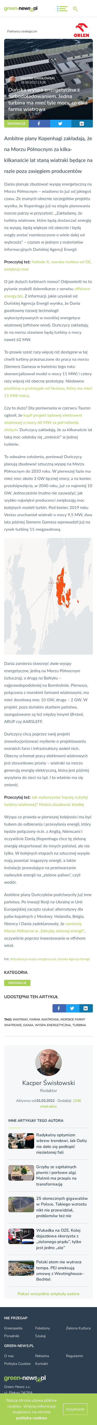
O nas (9, 1355)
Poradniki (11, 1336)
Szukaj (40, 1336)
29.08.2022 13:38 (33, 82)
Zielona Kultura (78, 1328)
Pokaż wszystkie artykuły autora (48, 1294)
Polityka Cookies (17, 1363)
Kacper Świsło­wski (38, 78)
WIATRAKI (20, 1019)
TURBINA (79, 1025)
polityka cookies (31, 1418)
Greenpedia (13, 1328)
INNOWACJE (16, 124)
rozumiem (75, 1409)
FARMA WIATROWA (44, 1019)
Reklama (42, 1355)
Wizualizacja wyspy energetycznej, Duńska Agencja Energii (50, 959)
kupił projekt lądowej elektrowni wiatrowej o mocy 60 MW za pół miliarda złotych (43, 422)
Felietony (42, 1328)
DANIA (28, 1025)
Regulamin (74, 1355)
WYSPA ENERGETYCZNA (53, 1025)
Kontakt (41, 1363)
